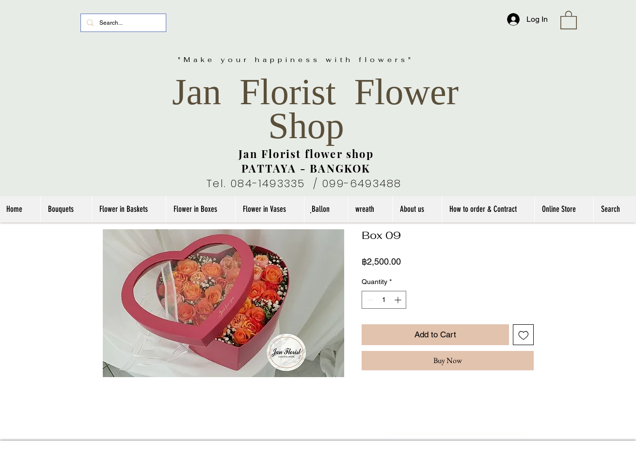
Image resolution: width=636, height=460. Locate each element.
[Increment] (399, 299)
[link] (568, 19)
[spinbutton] (384, 299)
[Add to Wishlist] (523, 335)
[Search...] (122, 23)
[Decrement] (369, 299)
